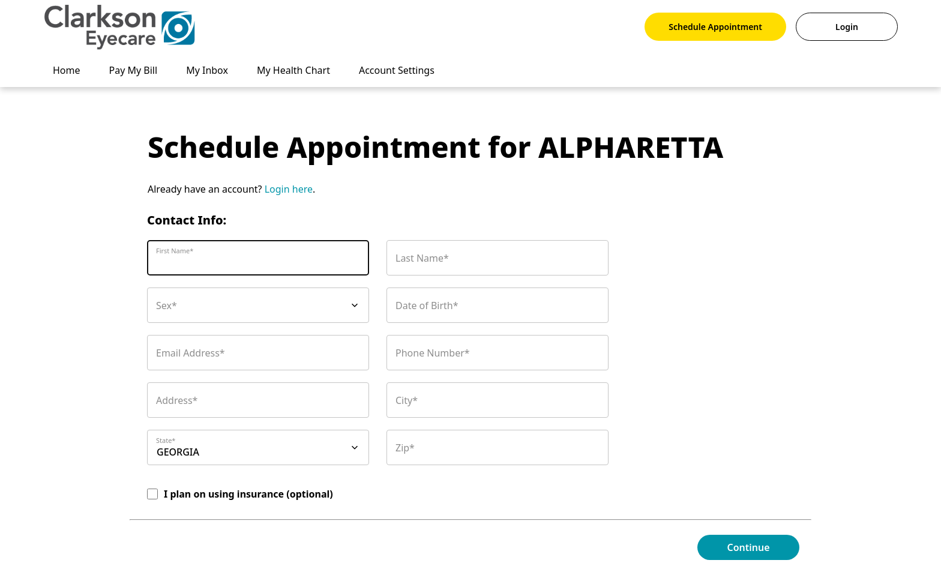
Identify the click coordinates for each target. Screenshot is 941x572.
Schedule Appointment (715, 26)
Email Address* (190, 353)
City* (406, 400)
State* (165, 440)
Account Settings (396, 70)
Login (846, 26)
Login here (289, 189)
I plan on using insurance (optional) (248, 494)
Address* (176, 400)
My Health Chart (293, 70)
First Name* (174, 250)
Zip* (405, 447)
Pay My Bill (133, 70)
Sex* (166, 305)
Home (66, 70)
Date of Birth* (426, 305)
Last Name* (422, 258)
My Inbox (207, 70)
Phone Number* (432, 353)
